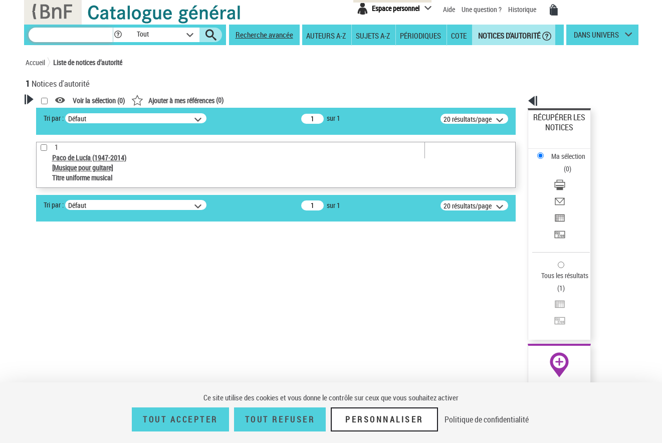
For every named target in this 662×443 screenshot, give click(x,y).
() (306, 100)
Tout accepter (180, 419)
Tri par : (182, 118)
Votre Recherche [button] (67, 116)
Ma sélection (552, 133)
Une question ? (482, 9)
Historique (523, 9)
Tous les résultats (558, 214)
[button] (117, 35)
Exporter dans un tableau (569, 174)
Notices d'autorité (508, 35)
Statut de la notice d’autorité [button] (80, 358)
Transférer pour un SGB (566, 186)
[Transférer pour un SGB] (572, 187)
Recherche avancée (264, 35)
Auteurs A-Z (326, 35)
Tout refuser (280, 419)
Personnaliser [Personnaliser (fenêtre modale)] (384, 419)
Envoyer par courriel (562, 162)
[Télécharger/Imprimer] (572, 151)
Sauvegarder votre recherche (88, 275)
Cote (459, 35)
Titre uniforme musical (76, 343)
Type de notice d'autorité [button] (74, 312)
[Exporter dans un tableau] (572, 175)
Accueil (35, 62)
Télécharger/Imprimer (564, 150)
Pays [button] (43, 374)
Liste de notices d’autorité (87, 62)
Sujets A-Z (373, 35)
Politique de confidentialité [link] (487, 419)
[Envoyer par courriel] (572, 163)
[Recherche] (71, 35)
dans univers (596, 37)
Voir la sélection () (227, 100)
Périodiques (420, 35)
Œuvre (49, 328)
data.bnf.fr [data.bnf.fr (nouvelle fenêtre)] (526, 307)
